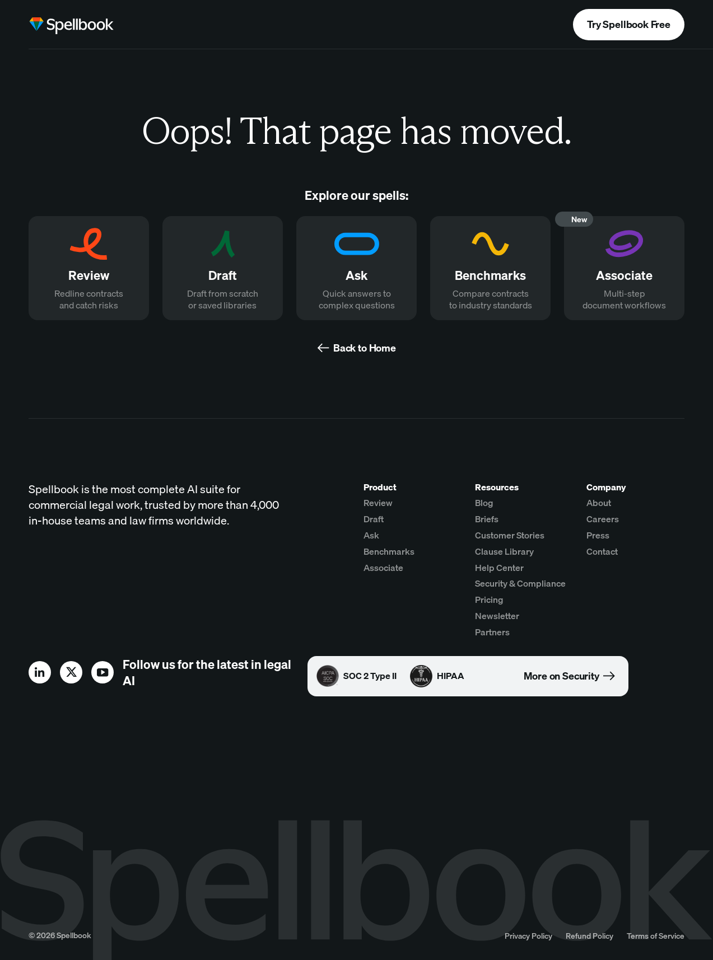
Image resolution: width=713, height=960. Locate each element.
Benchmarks (389, 551)
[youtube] (102, 672)
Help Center (499, 567)
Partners (492, 632)
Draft (374, 519)
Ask (371, 535)
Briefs (486, 519)
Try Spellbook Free (628, 24)
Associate (383, 567)
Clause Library (504, 551)
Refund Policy (589, 935)
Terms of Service (655, 935)
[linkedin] (40, 672)
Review (378, 502)
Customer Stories (509, 535)
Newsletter (497, 615)
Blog (484, 502)
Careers (602, 519)
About (598, 502)
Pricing (489, 599)
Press (597, 535)
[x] (71, 672)
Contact (602, 551)
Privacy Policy (528, 935)
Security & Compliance (520, 583)
